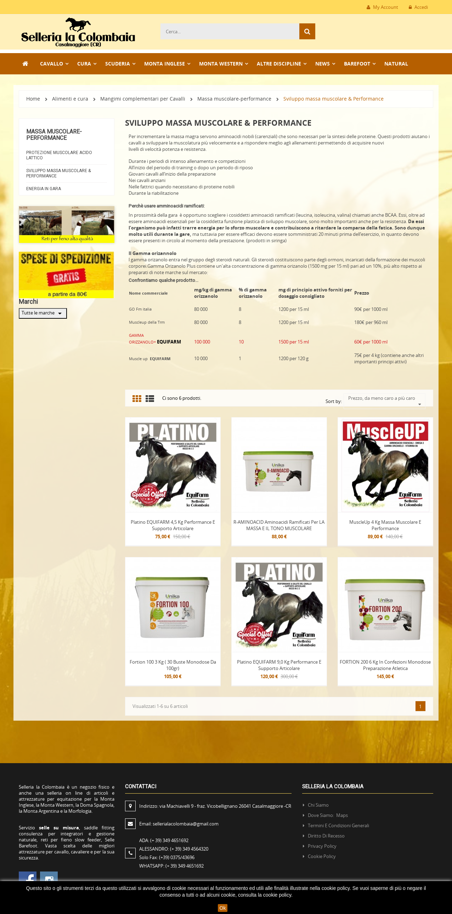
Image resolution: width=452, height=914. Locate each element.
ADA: (163, 840)
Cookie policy (322, 856)
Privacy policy (322, 846)
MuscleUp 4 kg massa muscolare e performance (385, 525)
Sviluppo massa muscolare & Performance (58, 173)
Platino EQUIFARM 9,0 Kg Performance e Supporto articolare (279, 665)
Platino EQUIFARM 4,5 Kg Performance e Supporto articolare (173, 525)
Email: (179, 824)
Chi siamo (318, 805)
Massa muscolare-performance (54, 134)
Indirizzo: (216, 806)
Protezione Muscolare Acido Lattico (59, 155)
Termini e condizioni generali (338, 825)
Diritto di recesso (326, 836)
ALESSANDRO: (174, 849)
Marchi (28, 301)
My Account (382, 7)
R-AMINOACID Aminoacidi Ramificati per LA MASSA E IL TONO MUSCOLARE (278, 525)
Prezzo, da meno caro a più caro (384, 398)
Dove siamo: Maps (328, 815)
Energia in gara (43, 188)
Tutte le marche (43, 313)
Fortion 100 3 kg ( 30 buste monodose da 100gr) (173, 665)
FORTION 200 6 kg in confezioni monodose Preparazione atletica (385, 665)
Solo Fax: (166, 857)
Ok (223, 908)
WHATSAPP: (171, 866)
